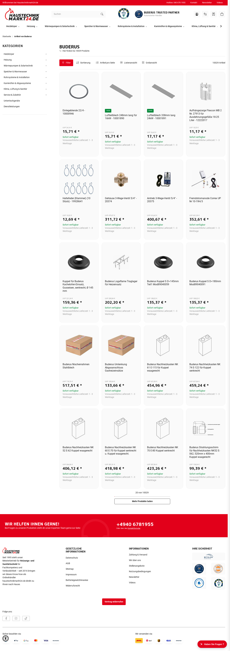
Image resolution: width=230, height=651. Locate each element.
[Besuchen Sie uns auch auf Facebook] (6, 618)
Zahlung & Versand (138, 554)
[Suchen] (74, 14)
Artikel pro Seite (107, 62)
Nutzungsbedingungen (140, 571)
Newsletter (207, 2)
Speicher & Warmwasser (15, 71)
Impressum (71, 574)
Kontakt (193, 2)
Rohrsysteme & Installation (17, 77)
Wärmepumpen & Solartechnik (18, 65)
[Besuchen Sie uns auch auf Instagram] (16, 618)
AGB (68, 563)
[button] (197, 14)
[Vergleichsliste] (205, 14)
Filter (66, 62)
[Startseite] (22, 14)
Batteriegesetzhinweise (77, 580)
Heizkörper (9, 54)
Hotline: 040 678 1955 (175, 2)
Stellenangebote (136, 566)
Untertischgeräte (12, 100)
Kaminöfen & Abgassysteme (17, 83)
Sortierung (85, 62)
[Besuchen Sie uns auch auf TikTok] (26, 618)
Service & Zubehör (12, 95)
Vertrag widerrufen (114, 601)
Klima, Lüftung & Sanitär (15, 89)
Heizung (8, 60)
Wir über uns (135, 560)
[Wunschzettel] (213, 14)
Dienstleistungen (12, 106)
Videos (220, 2)
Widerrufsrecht (73, 585)
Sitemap (70, 569)
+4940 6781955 (134, 524)
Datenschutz (72, 557)
